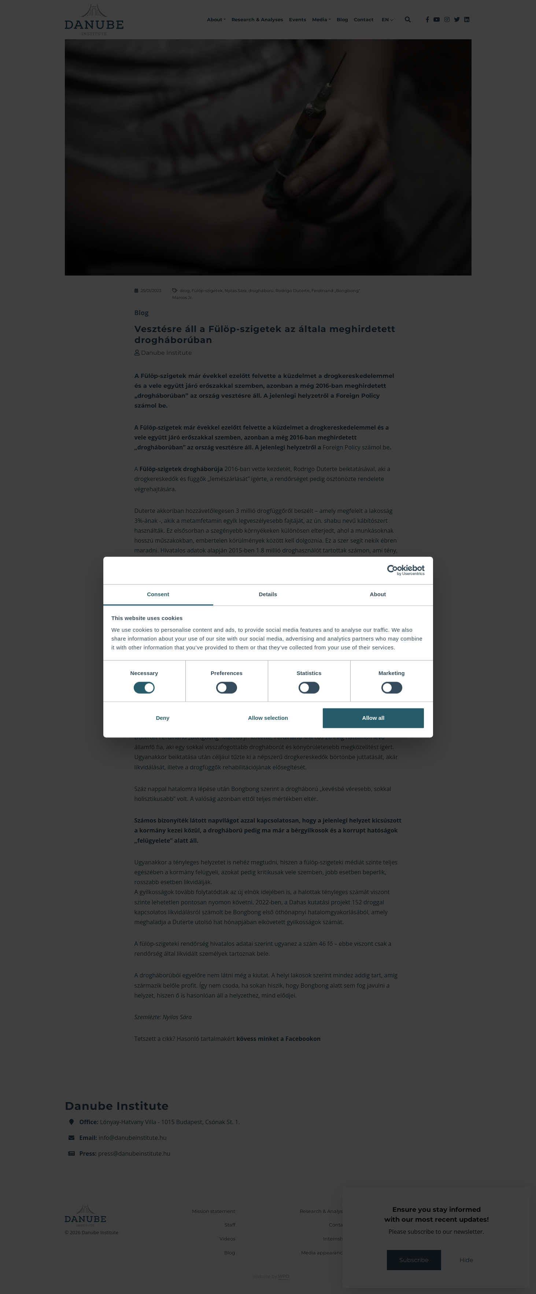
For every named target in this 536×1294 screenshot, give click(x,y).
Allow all (373, 718)
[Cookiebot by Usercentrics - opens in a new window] (393, 570)
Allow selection (268, 718)
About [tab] (378, 594)
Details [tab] (268, 594)
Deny (163, 718)
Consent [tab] (158, 594)
